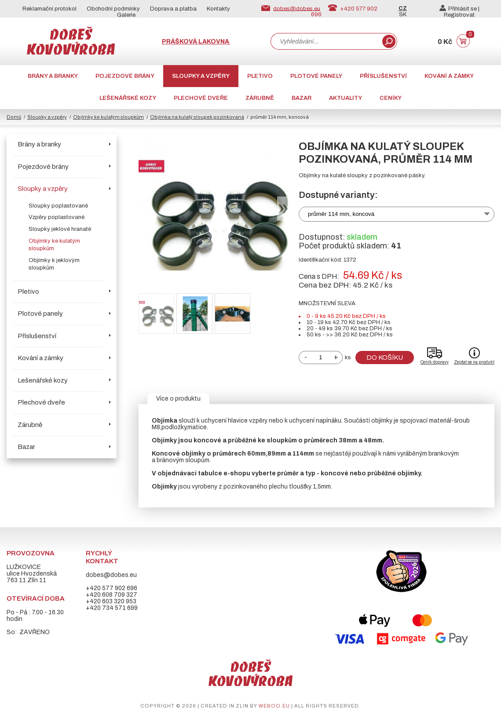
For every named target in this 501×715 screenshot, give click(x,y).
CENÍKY (391, 98)
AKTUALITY (345, 98)
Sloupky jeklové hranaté (60, 229)
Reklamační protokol (49, 9)
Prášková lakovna (196, 41)
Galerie (126, 15)
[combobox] (325, 41)
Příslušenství (383, 76)
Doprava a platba (173, 9)
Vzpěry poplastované (56, 217)
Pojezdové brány (124, 76)
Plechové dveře (201, 98)
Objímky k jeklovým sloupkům (54, 264)
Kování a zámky (449, 76)
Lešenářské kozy (127, 98)
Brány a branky (53, 76)
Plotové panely (316, 76)
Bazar (301, 98)
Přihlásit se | (459, 9)
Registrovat (459, 15)
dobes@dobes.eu (296, 8)
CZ (403, 8)
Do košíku (384, 357)
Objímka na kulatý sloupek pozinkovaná (197, 117)
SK (402, 14)
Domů (14, 117)
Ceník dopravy (435, 362)
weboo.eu (274, 705)
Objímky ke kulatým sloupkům (108, 117)
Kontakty (218, 9)
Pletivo (260, 76)
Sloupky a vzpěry (201, 76)
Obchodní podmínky (113, 9)
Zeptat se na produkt (474, 362)
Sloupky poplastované (58, 206)
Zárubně (259, 98)
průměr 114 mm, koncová (341, 214)
